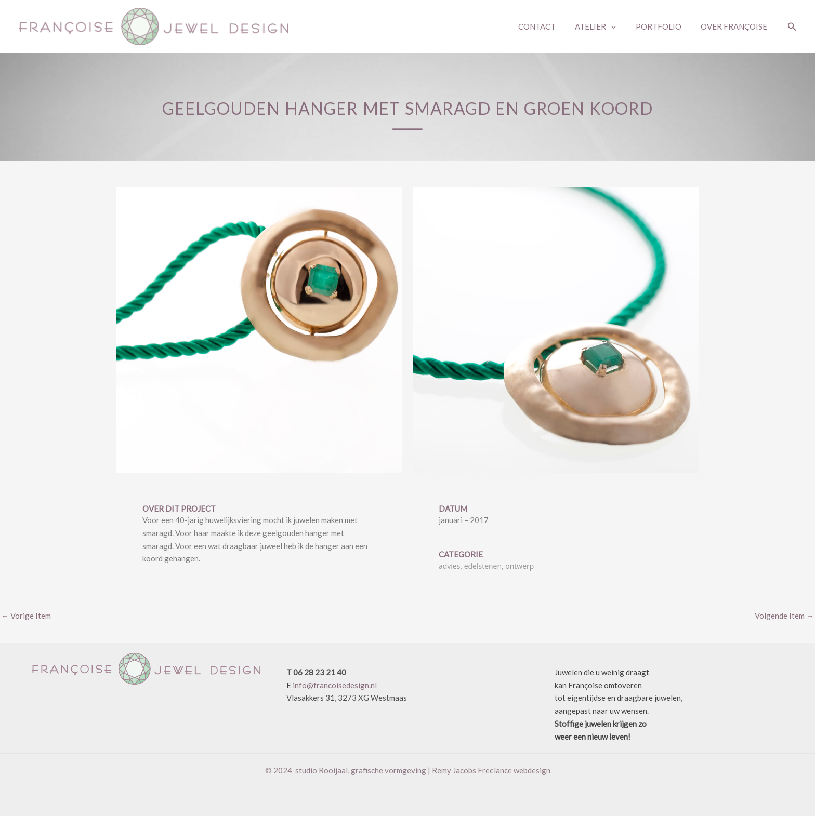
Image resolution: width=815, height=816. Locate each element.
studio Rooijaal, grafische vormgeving (360, 770)
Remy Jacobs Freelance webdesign (491, 770)
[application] (621, 26)
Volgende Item (784, 615)
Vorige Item (26, 615)
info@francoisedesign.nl (335, 685)
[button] (792, 26)
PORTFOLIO (664, 26)
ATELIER (605, 26)
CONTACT (550, 26)
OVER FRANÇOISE (736, 26)
